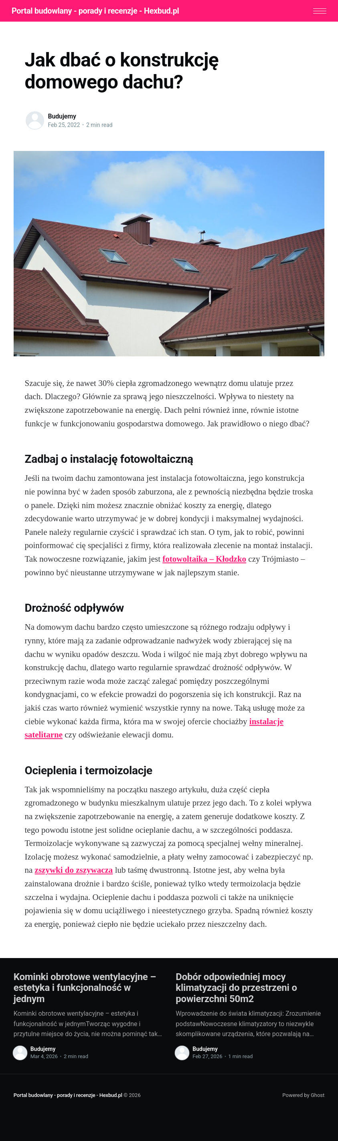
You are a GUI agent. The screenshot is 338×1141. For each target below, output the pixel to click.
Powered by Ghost (303, 1096)
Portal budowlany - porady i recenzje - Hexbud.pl (97, 11)
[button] (317, 11)
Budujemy (62, 117)
